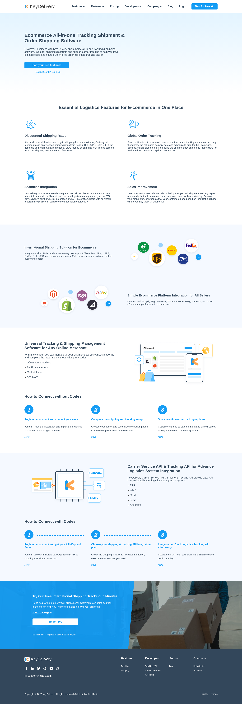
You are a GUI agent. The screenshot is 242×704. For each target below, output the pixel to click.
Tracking (125, 666)
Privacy (204, 694)
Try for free (55, 621)
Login (182, 6)
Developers (133, 6)
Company (155, 6)
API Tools (149, 675)
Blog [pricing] (170, 6)
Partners (97, 6)
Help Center (199, 666)
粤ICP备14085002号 (86, 694)
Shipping (125, 670)
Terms (214, 694)
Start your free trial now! (46, 65)
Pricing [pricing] (114, 6)
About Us (197, 670)
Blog (171, 666)
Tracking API (151, 666)
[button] (204, 6)
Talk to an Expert (42, 612)
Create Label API (153, 670)
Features (78, 6)
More (27, 437)
